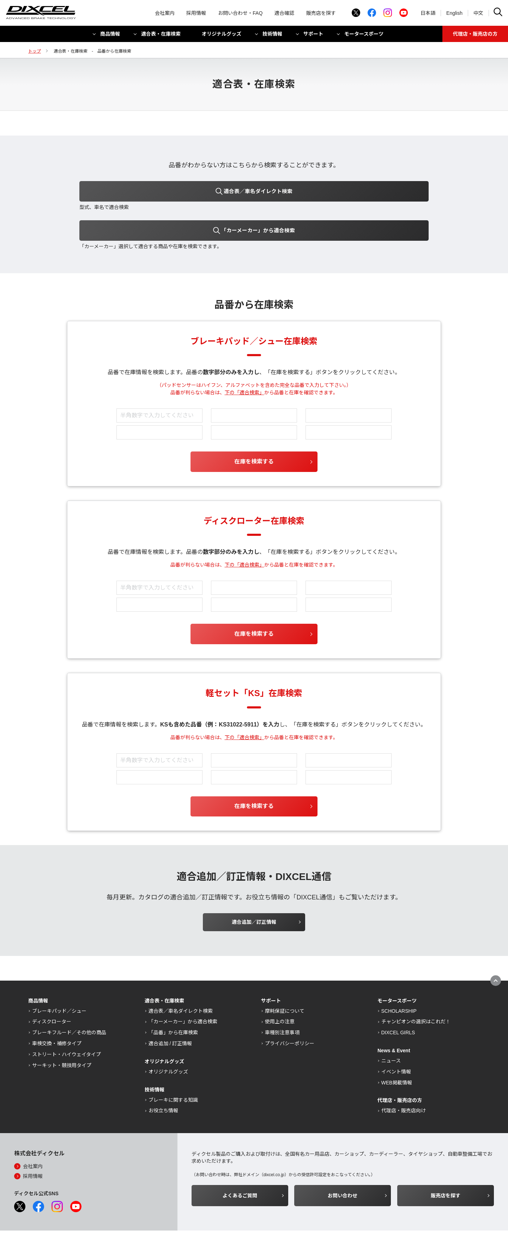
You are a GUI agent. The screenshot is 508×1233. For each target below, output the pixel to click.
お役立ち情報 (163, 1087)
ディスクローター (51, 998)
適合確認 (284, 14)
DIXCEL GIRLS (398, 1009)
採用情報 (196, 14)
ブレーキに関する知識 (173, 1076)
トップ (34, 51)
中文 (478, 14)
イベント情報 (396, 1048)
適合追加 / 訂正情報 (170, 1020)
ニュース (391, 1037)
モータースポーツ (363, 36)
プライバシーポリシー (289, 1020)
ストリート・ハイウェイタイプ (66, 1030)
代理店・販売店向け (403, 1087)
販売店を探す (321, 14)
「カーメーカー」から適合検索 (183, 998)
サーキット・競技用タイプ (61, 1041)
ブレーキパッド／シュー (59, 987)
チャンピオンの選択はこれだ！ (415, 998)
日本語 (428, 14)
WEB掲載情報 (396, 1058)
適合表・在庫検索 (161, 36)
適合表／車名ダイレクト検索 (181, 987)
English (454, 14)
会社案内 (165, 14)
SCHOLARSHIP (399, 987)
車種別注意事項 (282, 1009)
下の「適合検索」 (244, 369)
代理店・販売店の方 (475, 36)
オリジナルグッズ (221, 36)
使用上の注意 (280, 998)
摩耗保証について (284, 987)
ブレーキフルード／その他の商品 (69, 1009)
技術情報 (272, 36)
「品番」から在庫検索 (173, 1009)
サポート (313, 36)
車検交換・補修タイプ (56, 1020)
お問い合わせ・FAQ (240, 14)
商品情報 (110, 36)
